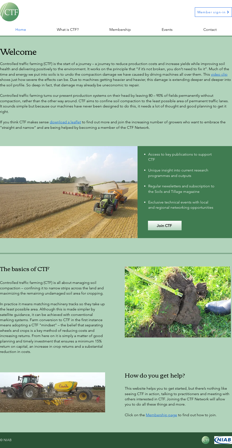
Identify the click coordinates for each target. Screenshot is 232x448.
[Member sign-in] (213, 12)
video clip (219, 74)
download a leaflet (65, 122)
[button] (120, 29)
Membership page (161, 415)
